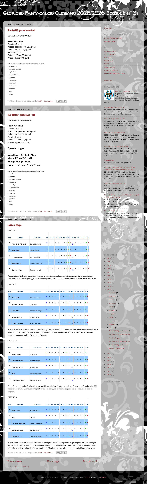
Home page (53, 461)
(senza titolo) (109, 160)
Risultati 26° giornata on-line (114, 132)
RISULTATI (108, 61)
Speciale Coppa (15, 224)
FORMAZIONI (110, 41)
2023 (108, 269)
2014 (108, 361)
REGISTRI (108, 57)
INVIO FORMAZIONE (113, 38)
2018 (108, 286)
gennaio (112, 328)
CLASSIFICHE (110, 51)
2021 (108, 276)
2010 (108, 375)
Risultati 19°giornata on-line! (21, 30)
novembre (112, 296)
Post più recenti (15, 461)
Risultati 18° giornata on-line (21, 114)
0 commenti (48, 101)
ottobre (111, 300)
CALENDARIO (110, 54)
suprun (87, 477)
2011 (108, 371)
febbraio (112, 324)
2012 (108, 368)
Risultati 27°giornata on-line (125, 91)
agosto (111, 307)
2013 (108, 364)
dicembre (112, 293)
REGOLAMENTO (111, 70)
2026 (108, 258)
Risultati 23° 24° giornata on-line (116, 146)
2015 (108, 357)
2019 (108, 283)
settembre (112, 303)
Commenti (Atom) (22, 467)
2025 (108, 262)
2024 (108, 265)
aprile (111, 317)
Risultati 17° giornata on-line (119, 341)
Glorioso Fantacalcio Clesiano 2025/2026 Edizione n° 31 (70, 13)
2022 (108, 272)
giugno (111, 310)
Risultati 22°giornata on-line (114, 211)
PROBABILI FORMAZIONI (114, 73)
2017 (108, 290)
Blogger (103, 477)
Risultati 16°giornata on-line (119, 345)
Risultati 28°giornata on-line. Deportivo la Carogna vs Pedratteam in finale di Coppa (119, 168)
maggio (112, 314)
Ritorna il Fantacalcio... (117, 348)
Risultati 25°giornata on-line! (114, 119)
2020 (108, 279)
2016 (108, 354)
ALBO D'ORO (109, 67)
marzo (111, 321)
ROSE (106, 64)
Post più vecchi (90, 461)
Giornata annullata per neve (114, 107)
